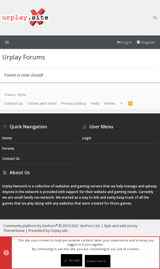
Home (109, 103)
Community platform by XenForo (51, 225)
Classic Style (15, 94)
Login (86, 138)
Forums (8, 148)
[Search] (155, 18)
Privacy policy (73, 103)
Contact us (13, 103)
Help (95, 103)
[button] (7, 42)
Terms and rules (42, 103)
